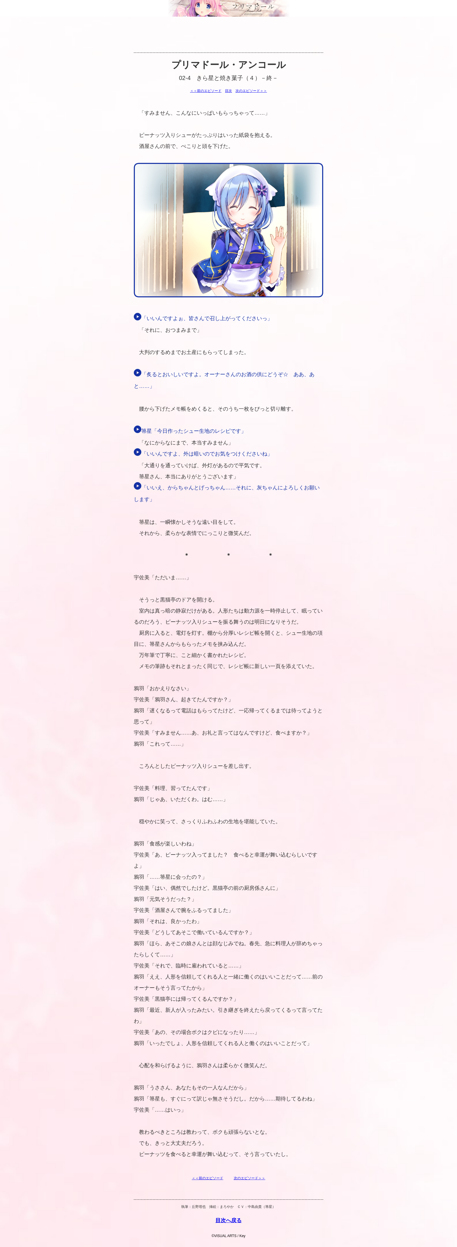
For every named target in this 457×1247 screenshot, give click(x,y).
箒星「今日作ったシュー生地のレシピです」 (190, 431)
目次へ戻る (228, 1220)
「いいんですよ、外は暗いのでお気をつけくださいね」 (203, 454)
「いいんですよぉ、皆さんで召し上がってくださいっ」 (203, 318)
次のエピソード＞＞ (251, 91)
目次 (228, 91)
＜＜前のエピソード (206, 91)
